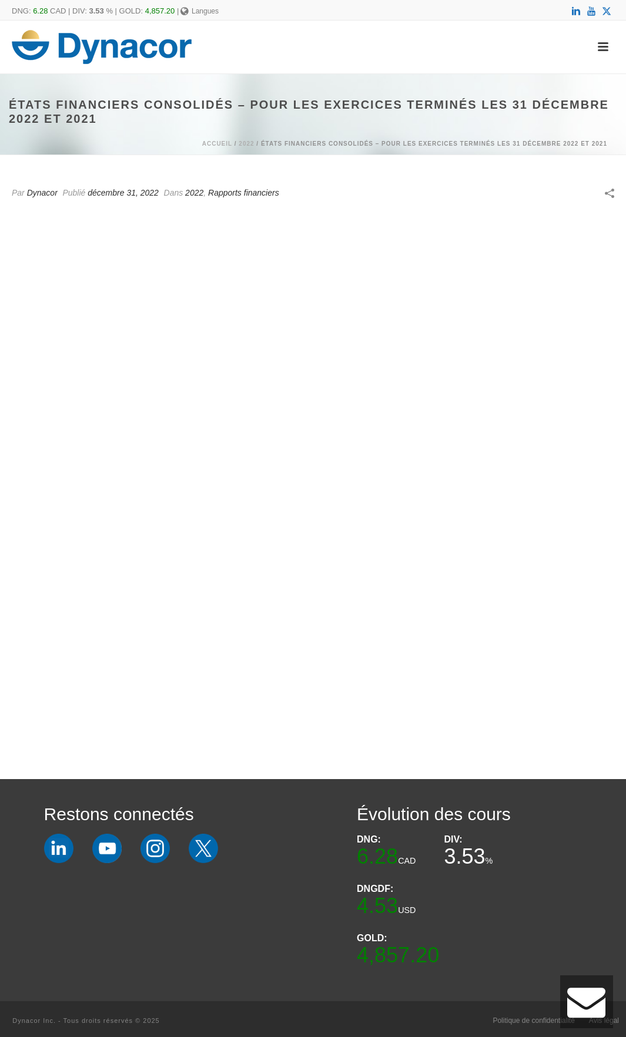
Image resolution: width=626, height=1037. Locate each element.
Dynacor (42, 192)
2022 (246, 143)
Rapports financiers (243, 192)
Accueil (217, 143)
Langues (199, 11)
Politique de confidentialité (533, 1020)
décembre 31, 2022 (123, 192)
